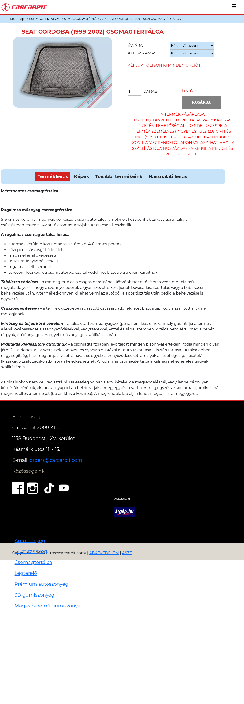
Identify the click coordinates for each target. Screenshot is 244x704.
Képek (81, 176)
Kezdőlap (17, 19)
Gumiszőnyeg (31, 551)
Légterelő (26, 573)
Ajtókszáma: (141, 53)
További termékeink (119, 176)
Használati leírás (167, 176)
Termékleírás (53, 176)
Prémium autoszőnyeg (42, 584)
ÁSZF (127, 553)
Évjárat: (137, 45)
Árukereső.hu (122, 498)
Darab (150, 91)
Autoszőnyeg (30, 540)
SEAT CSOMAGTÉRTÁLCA (83, 19)
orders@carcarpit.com (56, 460)
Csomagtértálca (33, 562)
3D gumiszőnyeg (35, 595)
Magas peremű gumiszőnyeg (49, 606)
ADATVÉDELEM (104, 553)
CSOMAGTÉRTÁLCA (44, 19)
